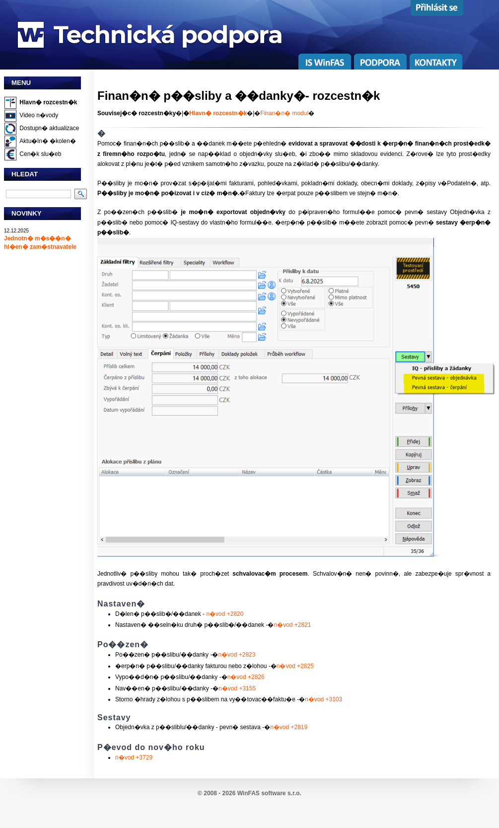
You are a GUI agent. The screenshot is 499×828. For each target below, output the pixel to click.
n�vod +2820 (224, 613)
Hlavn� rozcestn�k (48, 102)
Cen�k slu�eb (40, 154)
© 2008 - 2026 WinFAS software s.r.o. (249, 793)
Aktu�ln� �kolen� (47, 141)
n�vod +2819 (288, 727)
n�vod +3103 (323, 699)
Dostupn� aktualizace (49, 128)
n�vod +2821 (292, 624)
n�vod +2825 (295, 666)
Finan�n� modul (284, 113)
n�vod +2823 (236, 654)
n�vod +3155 (237, 688)
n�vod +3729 (133, 757)
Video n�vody (38, 115)
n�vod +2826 (246, 677)
